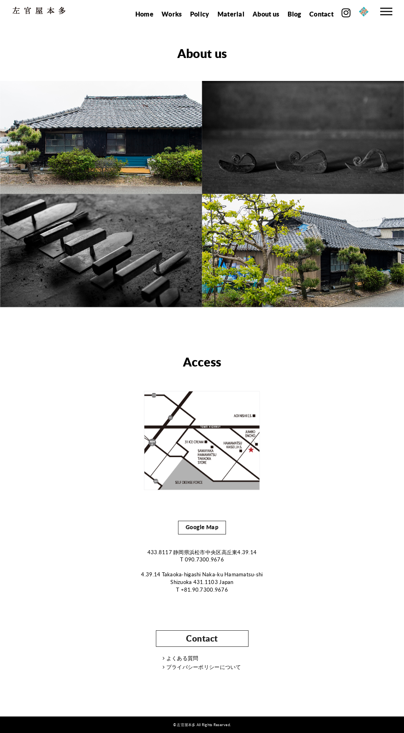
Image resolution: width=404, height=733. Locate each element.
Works (172, 14)
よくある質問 (180, 658)
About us (266, 14)
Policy (199, 14)
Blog (294, 14)
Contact (321, 14)
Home (144, 14)
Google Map (202, 527)
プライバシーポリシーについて (202, 667)
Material (231, 14)
